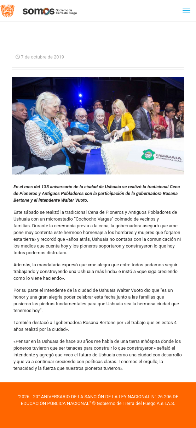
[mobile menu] (186, 11)
